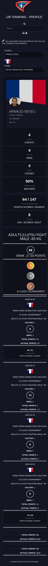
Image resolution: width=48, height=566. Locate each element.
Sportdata (35, 561)
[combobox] (24, 55)
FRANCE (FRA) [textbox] (12, 54)
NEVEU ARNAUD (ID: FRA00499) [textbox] (19, 70)
